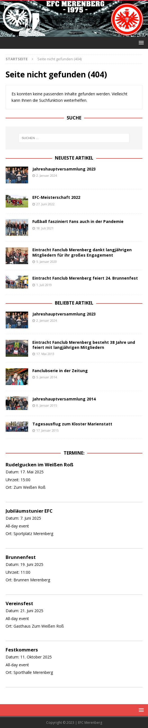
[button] (140, 42)
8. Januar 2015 (46, 405)
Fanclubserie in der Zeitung (60, 370)
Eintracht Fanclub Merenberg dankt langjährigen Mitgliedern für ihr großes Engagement (82, 252)
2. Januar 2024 (46, 175)
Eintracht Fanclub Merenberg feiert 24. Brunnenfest (85, 278)
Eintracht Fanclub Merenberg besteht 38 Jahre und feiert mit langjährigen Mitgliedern (83, 345)
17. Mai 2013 (45, 354)
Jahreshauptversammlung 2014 (64, 399)
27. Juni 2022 (45, 204)
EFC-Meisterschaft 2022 (56, 197)
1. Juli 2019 (44, 285)
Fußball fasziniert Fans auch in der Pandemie (78, 221)
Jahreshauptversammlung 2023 (64, 169)
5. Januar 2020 (46, 261)
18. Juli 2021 (44, 228)
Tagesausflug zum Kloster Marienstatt (72, 424)
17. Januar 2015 (47, 430)
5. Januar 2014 (46, 377)
